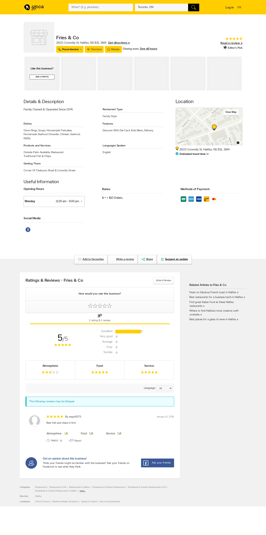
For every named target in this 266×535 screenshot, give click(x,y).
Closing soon (131, 49)
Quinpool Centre (89, 502)
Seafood (75, 134)
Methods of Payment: (195, 189)
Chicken (64, 134)
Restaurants (40, 487)
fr (240, 8)
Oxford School (42, 502)
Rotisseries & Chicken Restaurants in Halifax (56, 491)
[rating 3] (50, 373)
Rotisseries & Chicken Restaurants (109, 487)
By (73, 416)
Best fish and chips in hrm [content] (61, 423)
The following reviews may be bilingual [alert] (51, 401)
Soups (42, 130)
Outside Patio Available (37, 152)
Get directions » (119, 42)
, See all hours (148, 48)
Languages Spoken (114, 145)
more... (27, 138)
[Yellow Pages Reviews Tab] (100, 318)
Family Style (110, 116)
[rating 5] (228, 39)
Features (108, 123)
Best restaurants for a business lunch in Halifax (216, 297)
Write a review (163, 280)
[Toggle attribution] (238, 142)
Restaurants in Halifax (79, 487)
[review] (100, 429)
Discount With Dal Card (116, 130)
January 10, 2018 (165, 417)
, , (93, 42)
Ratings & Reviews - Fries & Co (54, 281)
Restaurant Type (113, 109)
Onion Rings (31, 130)
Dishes (28, 123)
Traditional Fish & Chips (37, 156)
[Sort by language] (164, 388)
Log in (230, 7)
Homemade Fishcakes (59, 130)
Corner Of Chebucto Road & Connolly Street (49, 170)
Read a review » (231, 43)
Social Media (32, 218)
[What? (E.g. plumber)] (101, 7)
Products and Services (37, 145)
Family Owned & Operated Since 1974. (48, 109)
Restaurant (57, 152)
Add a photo (42, 77)
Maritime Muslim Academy (65, 502)
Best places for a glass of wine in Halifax (212, 319)
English (107, 152)
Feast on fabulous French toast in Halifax (212, 292)
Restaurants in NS (57, 487)
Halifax (38, 496)
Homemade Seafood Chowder (41, 134)
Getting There (32, 163)
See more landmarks (110, 502)
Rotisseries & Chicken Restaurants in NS (147, 487)
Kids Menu (137, 130)
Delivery (148, 130)
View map (231, 112)
